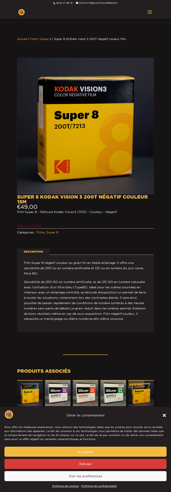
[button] (164, 415)
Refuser (85, 464)
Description (33, 251)
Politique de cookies (65, 485)
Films (33, 39)
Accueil (22, 39)
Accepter (85, 452)
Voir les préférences (85, 476)
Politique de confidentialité (99, 485)
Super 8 (45, 39)
